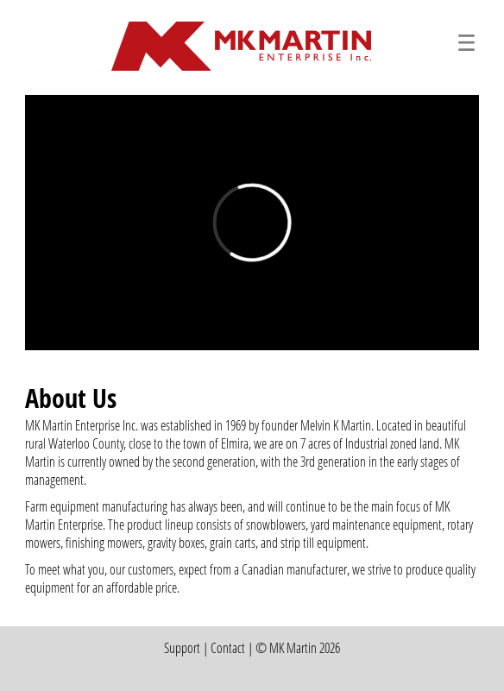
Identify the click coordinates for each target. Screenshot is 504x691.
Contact (228, 647)
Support (182, 647)
